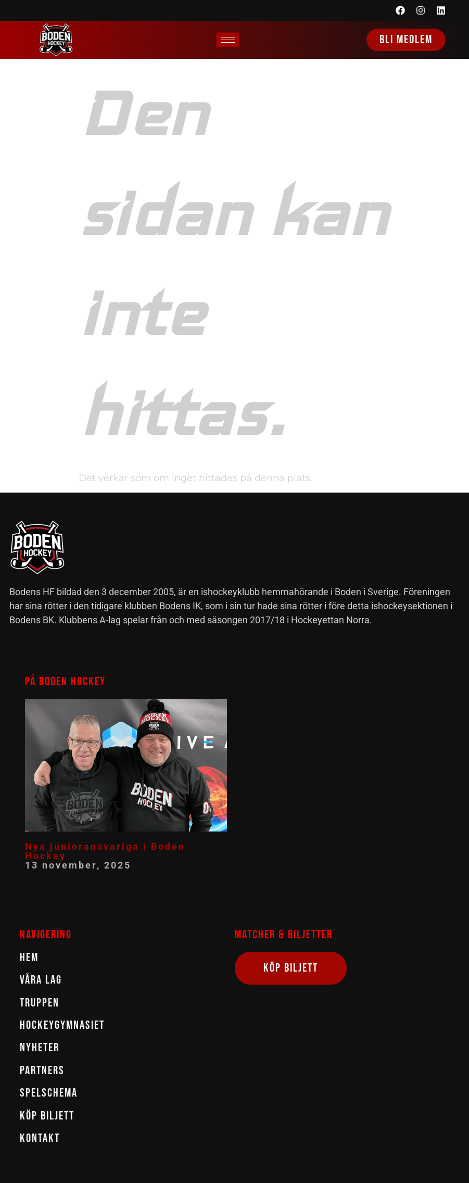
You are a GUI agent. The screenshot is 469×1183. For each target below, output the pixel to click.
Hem (29, 958)
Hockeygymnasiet (62, 1025)
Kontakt (40, 1138)
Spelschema (49, 1093)
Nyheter (39, 1048)
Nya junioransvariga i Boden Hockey (105, 851)
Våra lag (41, 980)
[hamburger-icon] (227, 39)
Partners (42, 1071)
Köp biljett (47, 1116)
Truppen (39, 1003)
